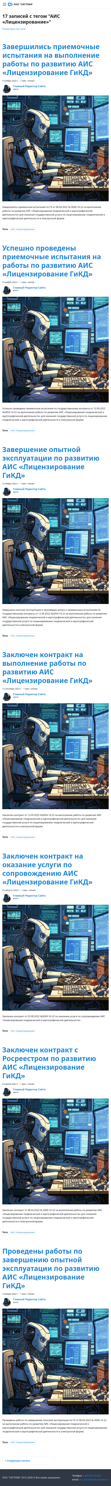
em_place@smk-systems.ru (90, 1479)
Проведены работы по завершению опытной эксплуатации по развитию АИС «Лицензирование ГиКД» (50, 1268)
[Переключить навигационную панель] (4, 4)
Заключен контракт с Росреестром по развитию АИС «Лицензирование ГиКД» (49, 1062)
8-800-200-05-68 (86, 1475)
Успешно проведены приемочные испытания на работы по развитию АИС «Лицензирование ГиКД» (51, 260)
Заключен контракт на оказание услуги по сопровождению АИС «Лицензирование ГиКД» (47, 868)
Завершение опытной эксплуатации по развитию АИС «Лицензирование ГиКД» (50, 462)
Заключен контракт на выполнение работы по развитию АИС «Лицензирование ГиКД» (47, 667)
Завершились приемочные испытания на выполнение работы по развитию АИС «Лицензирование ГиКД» (51, 59)
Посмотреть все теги (13, 28)
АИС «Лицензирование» (23, 229)
